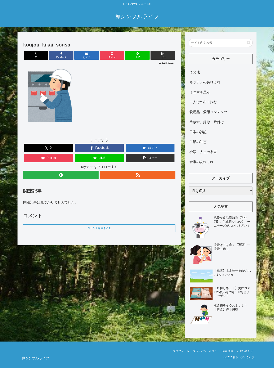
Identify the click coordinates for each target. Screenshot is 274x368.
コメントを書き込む (99, 228)
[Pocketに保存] (112, 55)
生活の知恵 (198, 142)
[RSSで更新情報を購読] (137, 175)
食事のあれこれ (201, 162)
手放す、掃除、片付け (207, 122)
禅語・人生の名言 (203, 152)
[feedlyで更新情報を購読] (61, 175)
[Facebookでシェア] (61, 55)
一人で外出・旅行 (203, 102)
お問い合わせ (245, 351)
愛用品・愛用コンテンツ (208, 112)
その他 (195, 72)
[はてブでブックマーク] (86, 55)
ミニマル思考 (200, 92)
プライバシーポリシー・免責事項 (213, 351)
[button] (163, 55)
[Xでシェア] (36, 55)
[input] (221, 43)
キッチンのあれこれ (205, 82)
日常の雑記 (198, 132)
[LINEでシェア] (137, 55)
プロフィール (181, 351)
